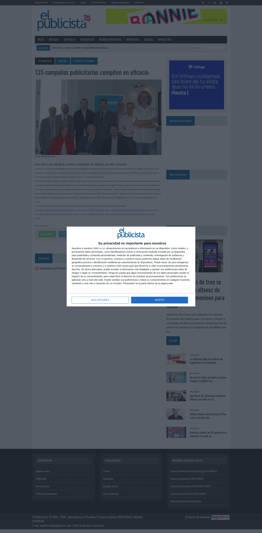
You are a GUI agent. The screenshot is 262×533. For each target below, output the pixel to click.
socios (102, 248)
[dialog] (131, 266)
